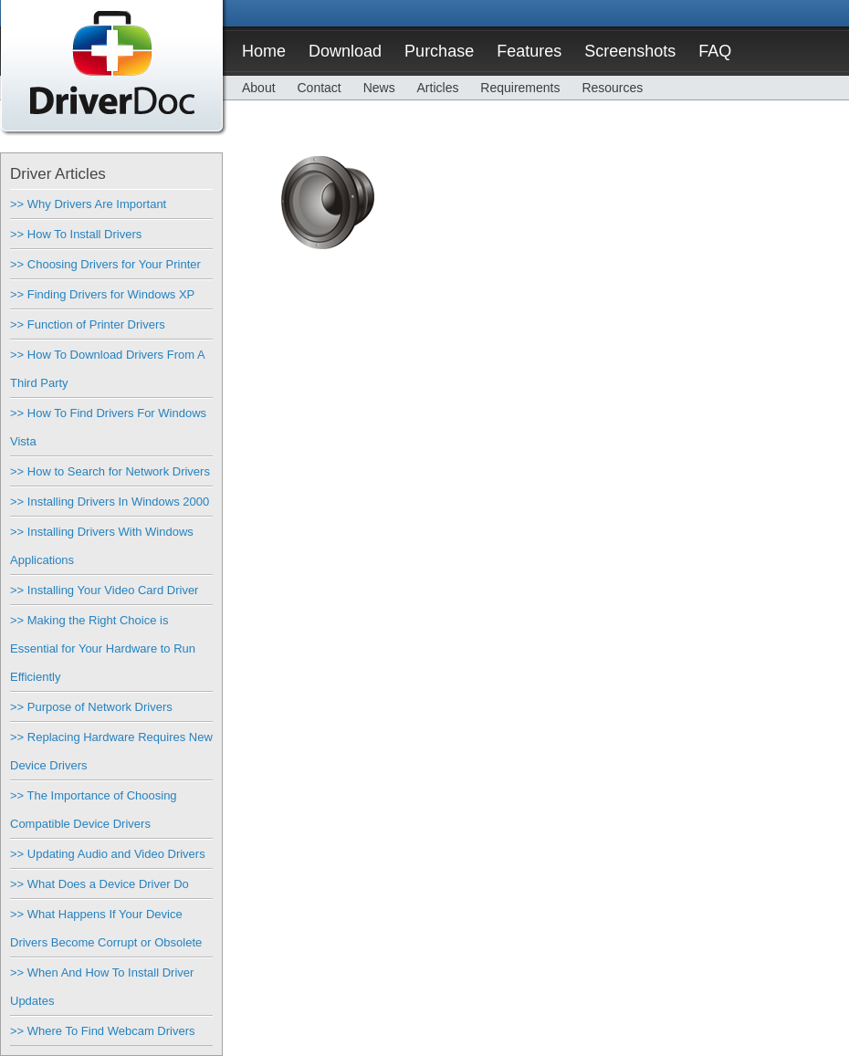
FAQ (714, 51)
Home (264, 51)
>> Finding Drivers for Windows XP (102, 294)
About (259, 87)
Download (345, 51)
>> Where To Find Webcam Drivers (102, 1031)
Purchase (439, 51)
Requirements (520, 87)
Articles (438, 87)
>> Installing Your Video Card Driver (104, 590)
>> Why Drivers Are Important (88, 204)
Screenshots (630, 51)
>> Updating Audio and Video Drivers (107, 854)
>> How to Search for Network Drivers (110, 471)
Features (529, 51)
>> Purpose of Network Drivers (91, 707)
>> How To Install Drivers (76, 234)
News (379, 87)
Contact (319, 87)
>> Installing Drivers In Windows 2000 (109, 501)
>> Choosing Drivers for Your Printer (105, 264)
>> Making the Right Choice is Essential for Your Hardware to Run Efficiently (102, 648)
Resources (612, 87)
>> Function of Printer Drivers (87, 324)
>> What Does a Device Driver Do (99, 884)
